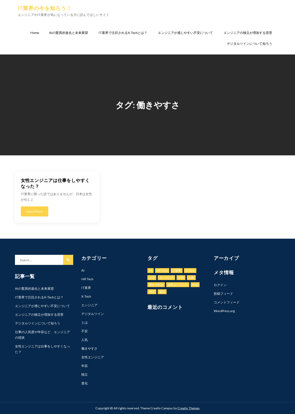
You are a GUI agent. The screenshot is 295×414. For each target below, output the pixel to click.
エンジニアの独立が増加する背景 (248, 32)
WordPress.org (224, 311)
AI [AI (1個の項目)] (150, 270)
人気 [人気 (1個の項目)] (191, 277)
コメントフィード (227, 302)
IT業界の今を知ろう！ (45, 8)
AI (83, 270)
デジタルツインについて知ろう (249, 43)
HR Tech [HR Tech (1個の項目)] (162, 270)
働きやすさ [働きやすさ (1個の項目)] (156, 284)
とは (84, 322)
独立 (84, 374)
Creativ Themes (189, 408)
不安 (84, 331)
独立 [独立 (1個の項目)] (152, 291)
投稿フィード (223, 293)
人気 (84, 340)
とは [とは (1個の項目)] (152, 277)
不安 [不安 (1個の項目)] (181, 277)
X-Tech (86, 296)
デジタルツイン (92, 314)
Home (34, 32)
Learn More (34, 211)
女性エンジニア (92, 357)
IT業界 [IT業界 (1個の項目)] (176, 270)
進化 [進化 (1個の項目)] (162, 291)
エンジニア (89, 305)
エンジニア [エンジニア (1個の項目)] (166, 277)
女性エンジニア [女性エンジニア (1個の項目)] (178, 284)
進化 (84, 383)
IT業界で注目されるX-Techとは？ (123, 32)
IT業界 (86, 288)
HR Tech (87, 279)
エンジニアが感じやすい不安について (185, 32)
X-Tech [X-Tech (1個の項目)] (190, 270)
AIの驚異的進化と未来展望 (68, 32)
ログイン (220, 285)
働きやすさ (89, 348)
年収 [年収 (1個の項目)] (195, 284)
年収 (84, 366)
